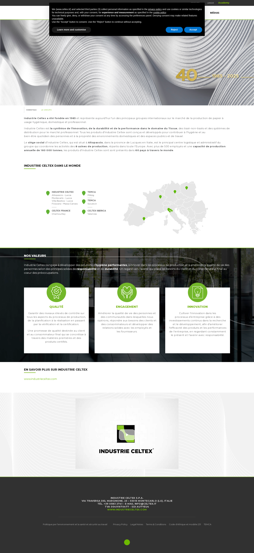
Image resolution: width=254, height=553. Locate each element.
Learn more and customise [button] (71, 29)
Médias (214, 12)
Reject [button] (174, 29)
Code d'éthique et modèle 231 (185, 524)
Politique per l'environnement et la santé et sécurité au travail (75, 524)
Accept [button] (193, 29)
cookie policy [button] (159, 12)
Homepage (31, 110)
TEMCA (207, 524)
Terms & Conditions (156, 524)
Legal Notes (136, 524)
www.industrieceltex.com (40, 378)
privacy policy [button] (155, 9)
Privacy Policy (120, 524)
